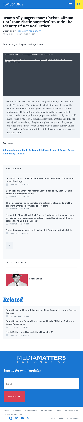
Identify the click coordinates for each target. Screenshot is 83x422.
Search (79, 4)
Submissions (47, 411)
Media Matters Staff (29, 31)
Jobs (59, 411)
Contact (17, 411)
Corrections (31, 411)
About (6, 411)
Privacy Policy (71, 411)
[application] (41, 74)
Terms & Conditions (13, 414)
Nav (68, 4)
